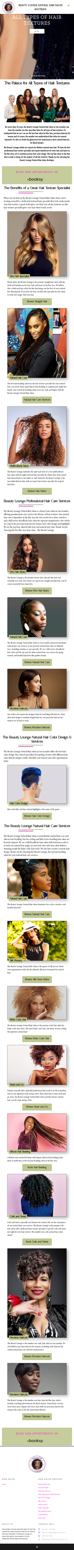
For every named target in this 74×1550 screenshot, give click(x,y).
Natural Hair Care (44, 1484)
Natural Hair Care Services (37, 400)
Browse (37, 31)
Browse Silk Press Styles (37, 979)
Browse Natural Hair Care (37, 662)
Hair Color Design (44, 1498)
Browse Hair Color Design (37, 816)
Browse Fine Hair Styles (37, 590)
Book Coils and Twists (37, 1242)
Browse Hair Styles (37, 491)
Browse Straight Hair (37, 301)
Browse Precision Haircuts (37, 727)
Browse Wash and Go (37, 1107)
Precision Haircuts (44, 1491)
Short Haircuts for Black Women (49, 1494)
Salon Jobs (42, 1518)
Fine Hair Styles (43, 1488)
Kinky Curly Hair (43, 1508)
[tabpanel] (37, 43)
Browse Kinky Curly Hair (37, 1038)
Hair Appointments (44, 1511)
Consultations (43, 1515)
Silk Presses (42, 1501)
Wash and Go (42, 1504)
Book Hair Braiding (37, 1167)
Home (4, 1484)
